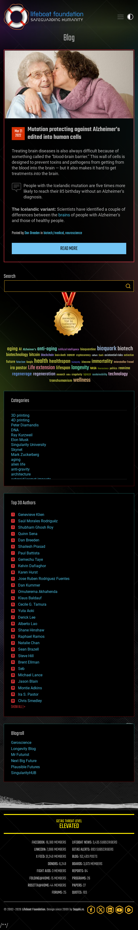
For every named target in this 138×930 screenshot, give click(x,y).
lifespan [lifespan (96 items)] (63, 368)
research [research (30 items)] (61, 374)
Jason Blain (28, 681)
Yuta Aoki (26, 611)
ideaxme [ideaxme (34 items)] (85, 362)
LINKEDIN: (40, 850)
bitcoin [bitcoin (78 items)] (34, 354)
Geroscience (21, 742)
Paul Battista (29, 553)
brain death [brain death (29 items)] (60, 355)
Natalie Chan (29, 643)
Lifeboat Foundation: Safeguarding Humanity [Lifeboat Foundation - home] (57, 17)
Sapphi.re (78, 909)
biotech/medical (54, 233)
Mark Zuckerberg (25, 454)
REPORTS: (78, 871)
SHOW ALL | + (18, 707)
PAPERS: (77, 886)
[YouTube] (119, 910)
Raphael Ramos (31, 636)
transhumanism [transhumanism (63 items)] (60, 380)
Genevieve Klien (31, 514)
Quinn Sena (27, 533)
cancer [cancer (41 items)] (71, 355)
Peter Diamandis (25, 425)
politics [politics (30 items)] (113, 368)
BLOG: (75, 857)
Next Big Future (24, 761)
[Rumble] (129, 910)
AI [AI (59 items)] (20, 349)
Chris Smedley (30, 701)
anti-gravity (20, 469)
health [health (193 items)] (41, 361)
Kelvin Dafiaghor (32, 566)
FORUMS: (57, 893)
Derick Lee (26, 617)
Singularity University (28, 444)
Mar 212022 (18, 133)
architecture (21, 474)
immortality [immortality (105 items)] (102, 361)
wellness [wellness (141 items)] (81, 380)
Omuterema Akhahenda (37, 591)
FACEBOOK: (38, 843)
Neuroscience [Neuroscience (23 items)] (103, 369)
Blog (69, 38)
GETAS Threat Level (69, 824)
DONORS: (53, 864)
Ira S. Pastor (28, 694)
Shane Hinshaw (31, 630)
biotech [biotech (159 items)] (125, 349)
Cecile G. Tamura (32, 604)
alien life (18, 464)
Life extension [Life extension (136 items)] (41, 368)
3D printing (20, 415)
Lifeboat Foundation (33, 909)
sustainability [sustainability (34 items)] (99, 375)
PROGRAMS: (79, 878)
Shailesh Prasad (31, 546)
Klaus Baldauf (30, 598)
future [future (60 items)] (10, 362)
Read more (69, 248)
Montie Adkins (30, 688)
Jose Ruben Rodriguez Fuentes (43, 578)
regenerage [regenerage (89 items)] (22, 374)
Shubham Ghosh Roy (35, 527)
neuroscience (73, 233)
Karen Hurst (28, 572)
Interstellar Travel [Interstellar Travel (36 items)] (124, 362)
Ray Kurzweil (21, 435)
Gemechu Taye (30, 559)
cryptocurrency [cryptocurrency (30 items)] (83, 355)
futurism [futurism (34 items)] (20, 362)
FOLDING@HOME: (39, 878)
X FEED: (40, 857)
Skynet (16, 449)
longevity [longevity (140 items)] (80, 368)
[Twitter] (100, 910)
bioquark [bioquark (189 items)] (106, 348)
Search (128, 286)
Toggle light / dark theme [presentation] (130, 17)
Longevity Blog (23, 748)
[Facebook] (91, 910)
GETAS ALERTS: (81, 850)
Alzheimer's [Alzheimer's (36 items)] (29, 349)
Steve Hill (26, 656)
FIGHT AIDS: (44, 871)
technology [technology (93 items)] (118, 374)
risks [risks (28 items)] (68, 374)
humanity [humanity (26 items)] (76, 362)
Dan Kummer (29, 585)
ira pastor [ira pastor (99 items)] (18, 368)
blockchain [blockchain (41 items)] (47, 355)
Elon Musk (19, 439)
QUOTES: (77, 893)
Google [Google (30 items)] (29, 362)
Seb (21, 668)
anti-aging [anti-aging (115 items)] (47, 349)
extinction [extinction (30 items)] (129, 355)
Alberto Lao (27, 623)
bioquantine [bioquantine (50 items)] (88, 349)
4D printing (20, 420)
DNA (15, 430)
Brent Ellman (28, 662)
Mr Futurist (20, 754)
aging (15, 459)
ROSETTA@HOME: (38, 886)
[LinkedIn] (110, 910)
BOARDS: (77, 864)
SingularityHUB (23, 773)
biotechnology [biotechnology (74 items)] (17, 354)
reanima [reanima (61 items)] (124, 368)
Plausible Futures (25, 767)
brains (64, 214)
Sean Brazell (28, 649)
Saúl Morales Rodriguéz (38, 521)
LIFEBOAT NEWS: (82, 843)
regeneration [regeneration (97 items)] (44, 374)
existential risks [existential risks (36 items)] (114, 355)
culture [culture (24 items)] (94, 355)
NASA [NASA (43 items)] (93, 368)
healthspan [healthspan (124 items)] (59, 361)
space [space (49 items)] (87, 374)
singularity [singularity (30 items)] (77, 374)
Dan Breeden (32, 233)
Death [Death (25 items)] (101, 355)
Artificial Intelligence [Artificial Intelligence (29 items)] (68, 349)
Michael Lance (30, 675)
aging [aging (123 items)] (12, 349)
